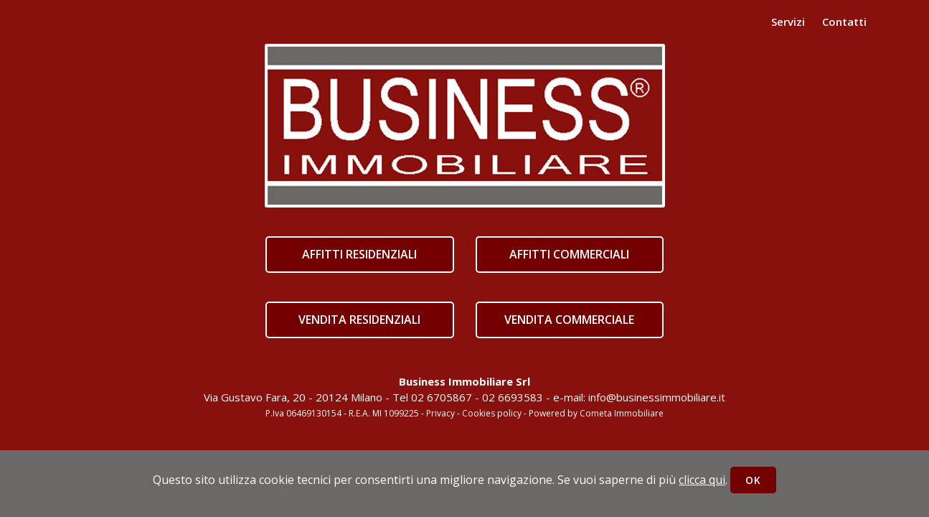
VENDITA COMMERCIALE (569, 319)
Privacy (440, 413)
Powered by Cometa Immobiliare (596, 413)
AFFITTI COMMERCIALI (569, 254)
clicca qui (702, 480)
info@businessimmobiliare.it (656, 397)
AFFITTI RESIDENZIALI (359, 254)
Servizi (788, 21)
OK (752, 480)
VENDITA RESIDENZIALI (359, 319)
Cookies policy (492, 413)
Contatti (844, 21)
